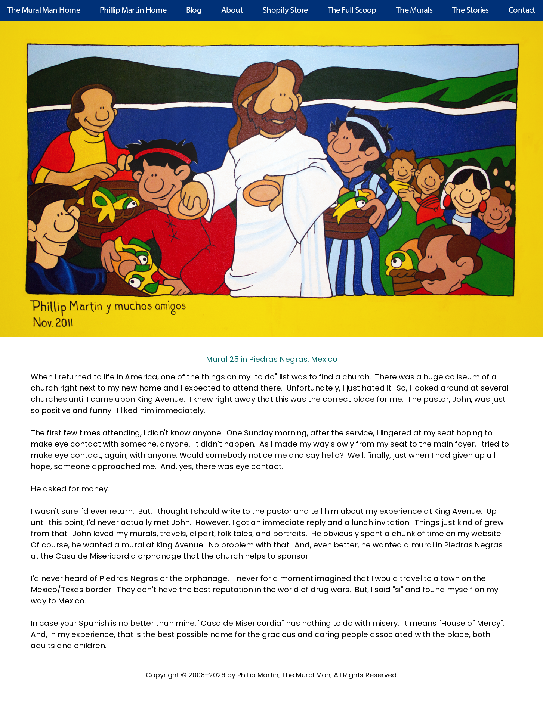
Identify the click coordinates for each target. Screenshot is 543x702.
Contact (522, 10)
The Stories (470, 10)
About (232, 10)
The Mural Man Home (43, 10)
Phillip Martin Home (133, 10)
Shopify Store (285, 10)
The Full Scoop (352, 10)
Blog (193, 10)
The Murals (414, 10)
